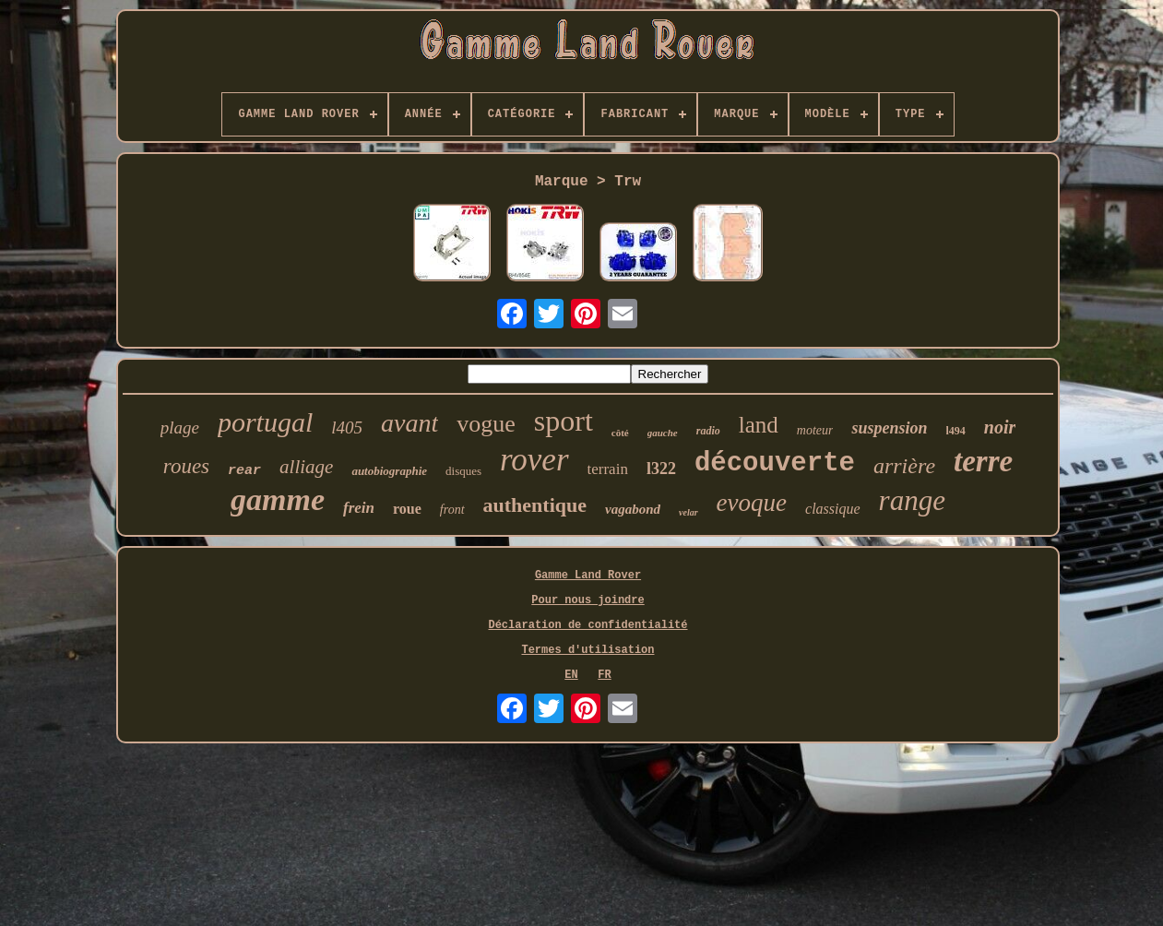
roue (407, 508)
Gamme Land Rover (588, 575)
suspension (889, 428)
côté (620, 432)
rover (534, 460)
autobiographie (389, 471)
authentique (535, 504)
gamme (278, 499)
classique (832, 508)
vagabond (632, 509)
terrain (607, 469)
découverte (774, 463)
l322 (661, 468)
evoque (752, 502)
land (758, 424)
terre (983, 461)
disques (463, 471)
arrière (904, 466)
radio (708, 430)
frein (358, 507)
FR (604, 675)
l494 (956, 430)
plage (179, 427)
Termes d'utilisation (587, 650)
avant (409, 423)
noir (999, 427)
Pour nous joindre (587, 600)
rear (244, 471)
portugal (265, 422)
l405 (346, 427)
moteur (815, 430)
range (912, 500)
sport (563, 420)
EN (570, 675)
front (452, 509)
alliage (306, 467)
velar (688, 512)
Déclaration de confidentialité (587, 625)
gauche (662, 432)
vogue (486, 423)
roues (186, 466)
